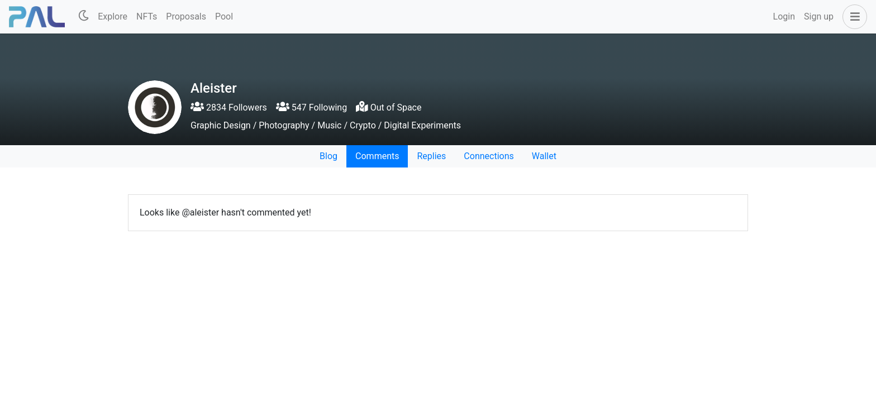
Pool (224, 16)
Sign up (819, 16)
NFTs (146, 16)
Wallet (544, 156)
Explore (112, 16)
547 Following (311, 107)
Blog (328, 156)
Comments (377, 156)
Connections (488, 156)
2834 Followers (229, 107)
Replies (431, 156)
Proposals (186, 16)
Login (784, 16)
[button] (852, 16)
